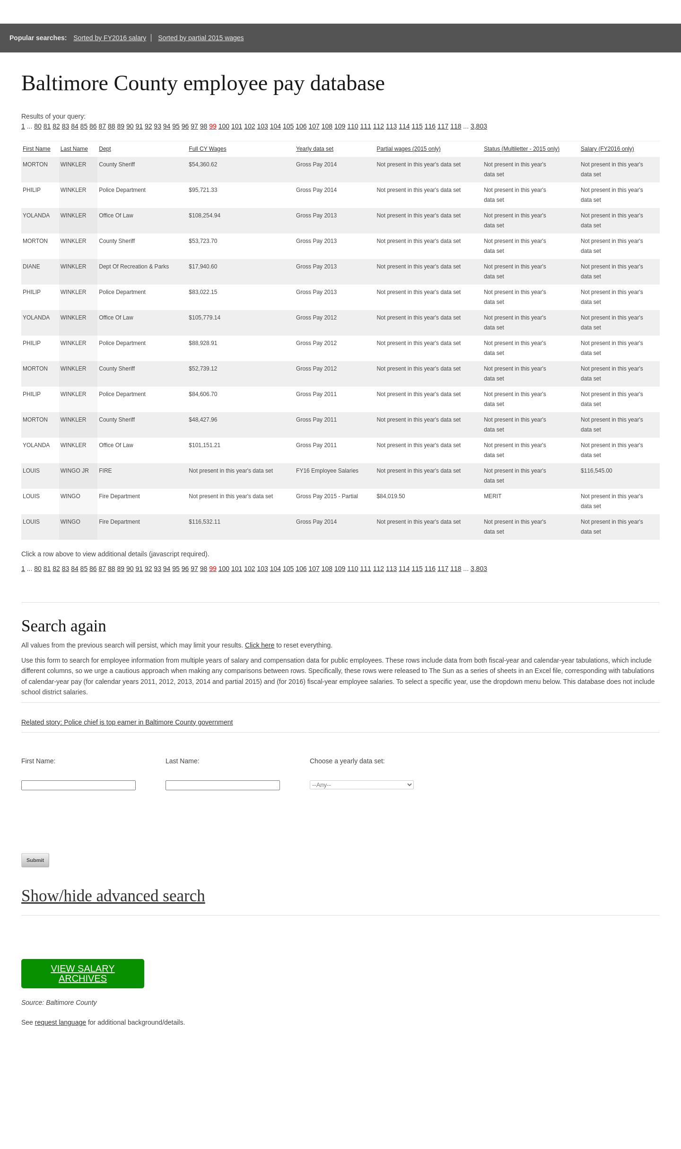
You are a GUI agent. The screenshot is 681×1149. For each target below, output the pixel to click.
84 (75, 126)
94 (167, 126)
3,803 (479, 126)
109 (339, 126)
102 (249, 126)
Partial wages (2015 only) (408, 149)
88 (111, 126)
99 (213, 126)
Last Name (74, 149)
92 (148, 126)
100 (223, 126)
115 (416, 126)
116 (430, 126)
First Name (37, 149)
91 (139, 126)
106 (301, 126)
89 (120, 126)
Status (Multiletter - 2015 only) (521, 149)
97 (194, 126)
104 (275, 126)
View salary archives (82, 973)
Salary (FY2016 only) (607, 149)
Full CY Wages (207, 149)
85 (84, 126)
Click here (259, 645)
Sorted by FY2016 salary (109, 38)
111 (365, 126)
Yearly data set (314, 149)
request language (60, 1022)
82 (56, 126)
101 (236, 126)
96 (185, 126)
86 (93, 126)
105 (288, 126)
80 (38, 126)
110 (352, 126)
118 (455, 126)
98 (204, 126)
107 (313, 126)
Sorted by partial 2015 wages (201, 38)
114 (404, 126)
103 (262, 126)
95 (176, 126)
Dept (105, 149)
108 (327, 126)
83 (66, 126)
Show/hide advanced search (113, 896)
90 (130, 126)
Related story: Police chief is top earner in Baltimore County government (127, 722)
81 (47, 126)
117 (442, 126)
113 (391, 126)
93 (157, 126)
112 (378, 126)
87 (102, 126)
